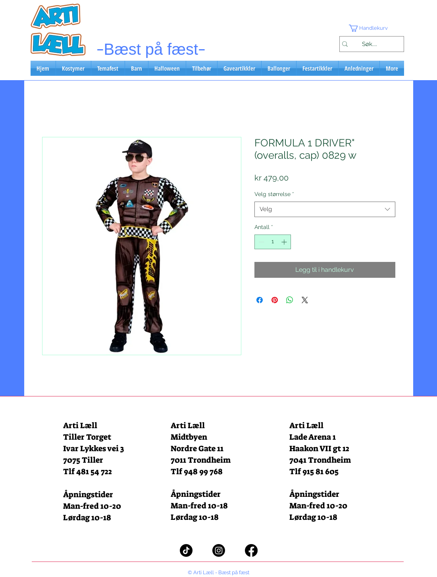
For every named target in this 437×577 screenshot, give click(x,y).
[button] (371, 28)
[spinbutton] (273, 242)
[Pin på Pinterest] (274, 300)
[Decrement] (261, 242)
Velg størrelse (274, 194)
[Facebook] (251, 550)
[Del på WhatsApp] (290, 300)
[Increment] (285, 242)
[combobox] (324, 209)
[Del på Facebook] (259, 300)
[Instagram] (218, 550)
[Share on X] (305, 300)
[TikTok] (186, 550)
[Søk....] (369, 44)
